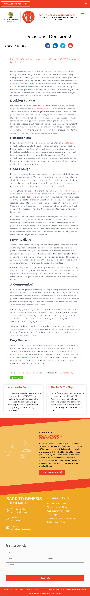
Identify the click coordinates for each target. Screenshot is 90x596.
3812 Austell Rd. (18, 509)
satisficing (31, 194)
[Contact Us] (7, 519)
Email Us (15, 526)
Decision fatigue (43, 109)
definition (69, 143)
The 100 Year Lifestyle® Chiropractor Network (71, 589)
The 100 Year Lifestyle (65, 373)
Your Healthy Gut (17, 387)
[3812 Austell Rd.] (7, 510)
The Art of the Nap (62, 387)
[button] (86, 3)
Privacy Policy (18, 589)
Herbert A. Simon (71, 191)
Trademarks (28, 589)
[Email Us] (7, 527)
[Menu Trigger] (82, 14)
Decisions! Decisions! (28, 373)
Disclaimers (37, 589)
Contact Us (16, 517)
